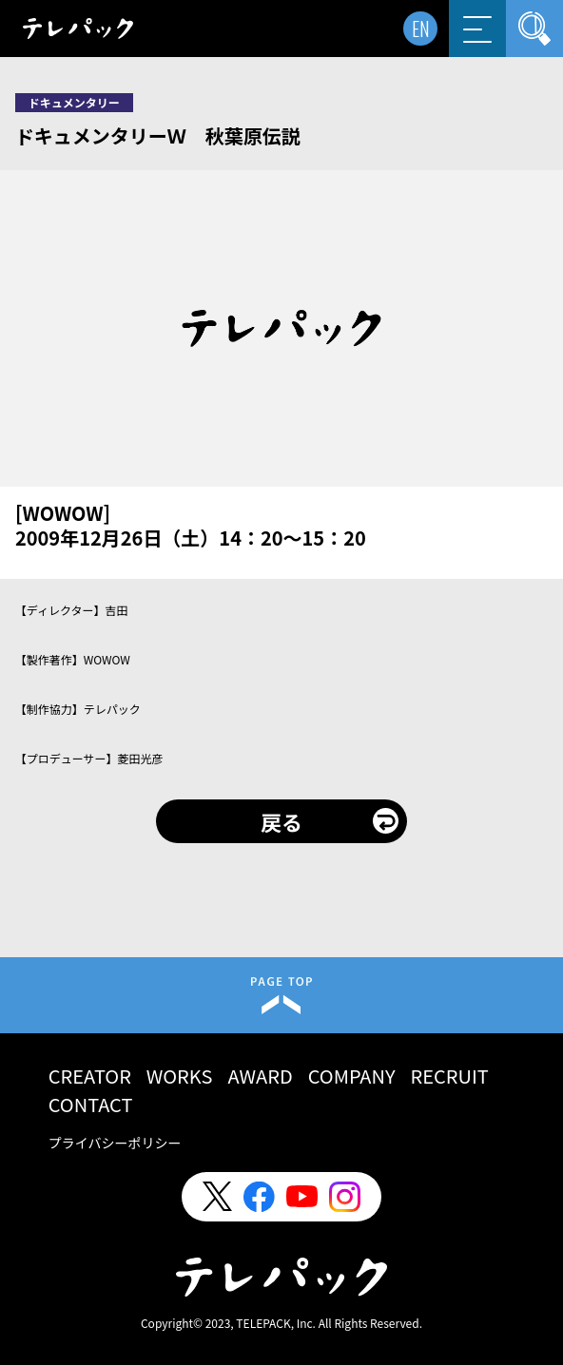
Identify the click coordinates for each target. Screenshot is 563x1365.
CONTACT (91, 1104)
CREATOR (90, 1075)
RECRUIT (450, 1075)
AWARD (259, 1075)
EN (421, 28)
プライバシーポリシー (115, 1142)
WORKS (179, 1075)
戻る (281, 821)
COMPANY (352, 1075)
